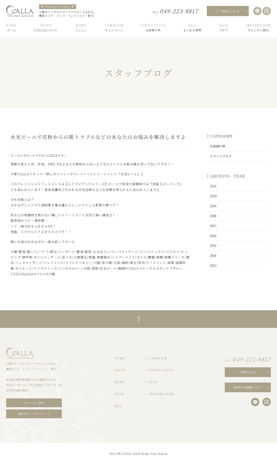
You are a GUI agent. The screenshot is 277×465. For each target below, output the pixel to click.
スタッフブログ (220, 156)
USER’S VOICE (161, 370)
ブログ (223, 28)
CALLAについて (45, 28)
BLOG (153, 382)
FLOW (119, 394)
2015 (213, 245)
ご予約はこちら (247, 372)
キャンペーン (114, 28)
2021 (213, 186)
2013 (213, 265)
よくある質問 (192, 28)
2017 (213, 226)
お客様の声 (153, 28)
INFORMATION (161, 394)
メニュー (81, 28)
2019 (213, 206)
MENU (119, 382)
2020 (213, 196)
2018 (213, 216)
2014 (213, 255)
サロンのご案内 (258, 28)
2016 (213, 235)
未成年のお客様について (247, 387)
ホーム (11, 28)
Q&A (118, 406)
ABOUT (120, 370)
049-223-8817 (175, 11)
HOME (119, 358)
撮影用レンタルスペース (34, 414)
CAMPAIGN (158, 358)
